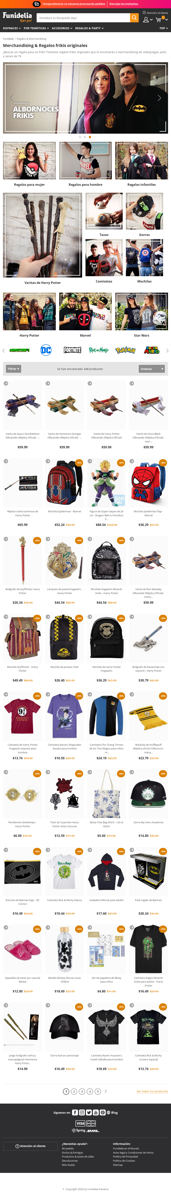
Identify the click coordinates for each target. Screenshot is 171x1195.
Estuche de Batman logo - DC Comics (23, 902)
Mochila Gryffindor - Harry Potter (22, 669)
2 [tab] (85, 139)
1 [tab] (80, 139)
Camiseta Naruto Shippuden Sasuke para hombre (64, 746)
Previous (12, 98)
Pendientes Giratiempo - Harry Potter (22, 824)
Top (162, 28)
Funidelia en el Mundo (126, 1148)
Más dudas (68, 1165)
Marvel (85, 335)
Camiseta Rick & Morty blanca (64, 900)
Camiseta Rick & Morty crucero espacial (148, 1057)
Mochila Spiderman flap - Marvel (148, 513)
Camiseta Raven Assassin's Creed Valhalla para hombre (106, 1057)
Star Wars (141, 335)
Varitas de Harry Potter (43, 283)
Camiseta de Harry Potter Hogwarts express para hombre (23, 748)
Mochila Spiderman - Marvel (64, 511)
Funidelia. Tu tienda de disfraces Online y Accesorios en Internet (17, 17)
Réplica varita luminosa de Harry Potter (22, 513)
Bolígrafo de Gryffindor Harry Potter (23, 591)
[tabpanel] (85, 98)
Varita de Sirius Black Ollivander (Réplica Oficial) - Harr (148, 437)
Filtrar (12, 369)
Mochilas (144, 281)
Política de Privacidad (125, 1156)
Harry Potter (29, 335)
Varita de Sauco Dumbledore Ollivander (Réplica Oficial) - (23, 435)
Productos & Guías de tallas (78, 1156)
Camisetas (104, 281)
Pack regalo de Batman (148, 900)
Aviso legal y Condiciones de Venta (133, 1152)
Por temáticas (35, 28)
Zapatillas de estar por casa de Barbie (22, 980)
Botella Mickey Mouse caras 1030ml (64, 980)
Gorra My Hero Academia (148, 822)
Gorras (144, 235)
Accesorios (60, 28)
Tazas (104, 235)
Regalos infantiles (141, 184)
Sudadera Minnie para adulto (106, 900)
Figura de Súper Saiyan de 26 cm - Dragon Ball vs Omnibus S (106, 515)
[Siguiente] (106, 1091)
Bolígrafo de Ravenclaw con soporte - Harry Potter (148, 669)
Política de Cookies (124, 1160)
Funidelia (8, 38)
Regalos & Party (88, 28)
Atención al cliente (30, 1146)
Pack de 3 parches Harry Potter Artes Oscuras (64, 824)
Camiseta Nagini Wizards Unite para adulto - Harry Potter (148, 981)
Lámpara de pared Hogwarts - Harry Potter (64, 591)
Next (159, 98)
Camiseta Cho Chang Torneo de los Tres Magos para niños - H (106, 748)
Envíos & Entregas (72, 1152)
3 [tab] (90, 139)
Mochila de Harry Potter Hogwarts (106, 669)
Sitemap (118, 1165)
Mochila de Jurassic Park (64, 667)
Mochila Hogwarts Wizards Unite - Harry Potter (106, 591)
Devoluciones (70, 1160)
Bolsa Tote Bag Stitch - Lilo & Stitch (106, 824)
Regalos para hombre (85, 184)
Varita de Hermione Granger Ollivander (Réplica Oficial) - (65, 435)
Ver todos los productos (152, 1091)
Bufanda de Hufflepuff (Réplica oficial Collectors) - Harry (148, 748)
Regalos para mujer (29, 184)
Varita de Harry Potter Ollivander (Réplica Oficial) (106, 435)
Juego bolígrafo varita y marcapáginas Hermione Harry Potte (22, 1059)
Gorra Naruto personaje (64, 1055)
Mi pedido (68, 1148)
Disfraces (10, 28)
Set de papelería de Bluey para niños (106, 980)
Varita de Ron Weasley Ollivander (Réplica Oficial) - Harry (148, 593)
